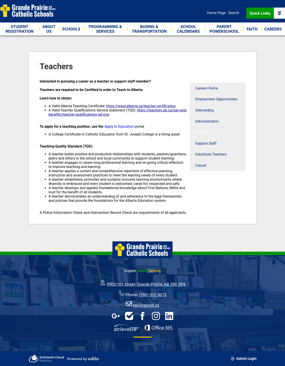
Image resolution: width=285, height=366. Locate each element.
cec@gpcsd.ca (146, 305)
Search (233, 13)
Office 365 (158, 327)
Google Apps (115, 316)
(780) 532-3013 (152, 294)
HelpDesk (129, 316)
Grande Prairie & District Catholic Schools (28, 10)
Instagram (155, 316)
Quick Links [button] (267, 13)
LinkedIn (169, 316)
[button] (49, 28)
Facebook (142, 316)
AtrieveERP (126, 327)
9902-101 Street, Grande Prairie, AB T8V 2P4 (146, 284)
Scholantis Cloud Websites (46, 358)
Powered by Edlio (83, 358)
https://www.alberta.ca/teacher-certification (141, 106)
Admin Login (243, 358)
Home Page (216, 13)
